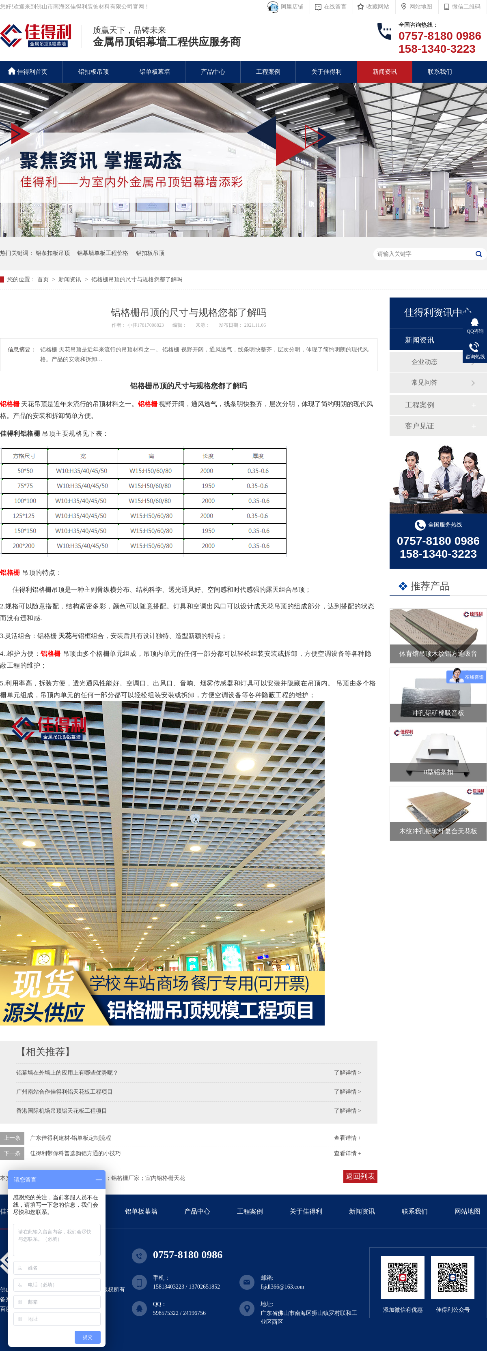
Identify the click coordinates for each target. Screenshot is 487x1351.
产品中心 (213, 72)
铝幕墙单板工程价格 (102, 253)
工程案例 (268, 72)
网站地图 (420, 7)
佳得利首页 (27, 71)
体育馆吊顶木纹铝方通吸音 (438, 653)
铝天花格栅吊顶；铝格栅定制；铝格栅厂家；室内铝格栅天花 (108, 1178)
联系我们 (440, 72)
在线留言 (335, 7)
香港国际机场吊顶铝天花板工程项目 (61, 1111)
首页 (43, 279)
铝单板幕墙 (155, 72)
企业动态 (424, 361)
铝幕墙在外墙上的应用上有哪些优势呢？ (67, 1073)
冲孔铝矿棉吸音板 (438, 712)
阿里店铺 (291, 7)
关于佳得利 (326, 72)
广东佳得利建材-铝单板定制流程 (71, 1138)
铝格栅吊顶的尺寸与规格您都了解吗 (136, 279)
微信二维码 (466, 7)
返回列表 (360, 1176)
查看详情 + (347, 1138)
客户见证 (419, 426)
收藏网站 (377, 7)
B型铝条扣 (438, 772)
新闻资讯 (385, 72)
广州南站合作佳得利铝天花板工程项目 (64, 1092)
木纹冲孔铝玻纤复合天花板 (438, 831)
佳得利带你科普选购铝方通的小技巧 (75, 1153)
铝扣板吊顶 (93, 72)
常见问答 (424, 382)
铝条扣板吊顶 (53, 253)
